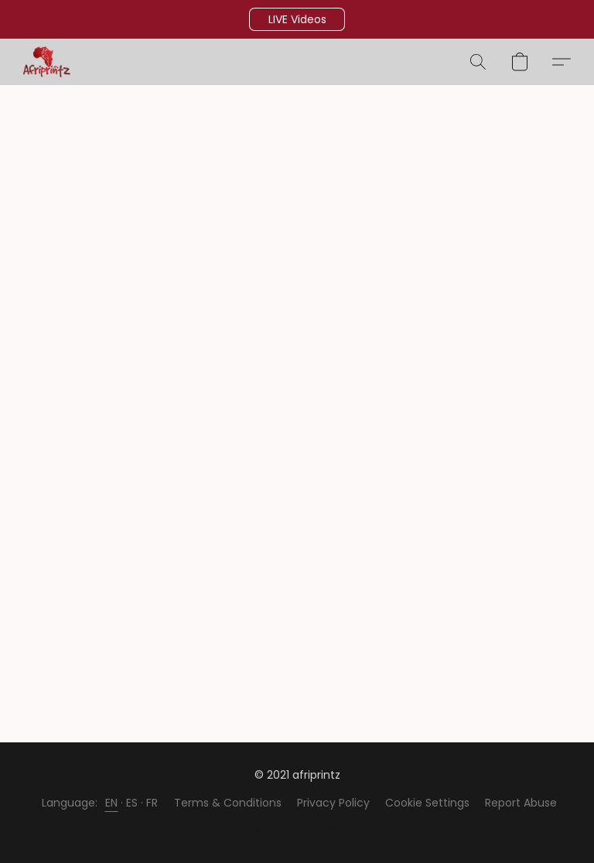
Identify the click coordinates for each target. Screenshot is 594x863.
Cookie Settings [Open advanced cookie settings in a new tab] (427, 802)
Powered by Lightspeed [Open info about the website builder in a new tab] (297, 829)
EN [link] (111, 802)
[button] (297, 19)
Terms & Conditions (228, 802)
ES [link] (132, 802)
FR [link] (152, 802)
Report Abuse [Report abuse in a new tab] (521, 802)
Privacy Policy (333, 802)
